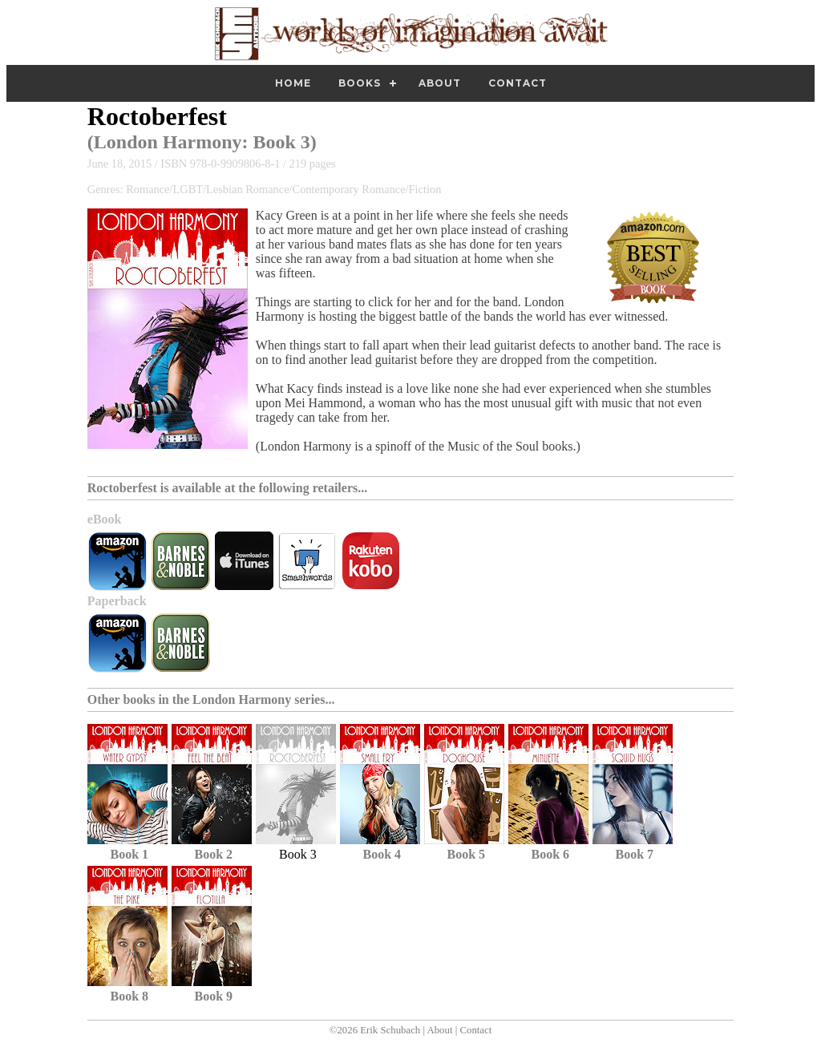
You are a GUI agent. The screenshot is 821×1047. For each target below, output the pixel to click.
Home (293, 83)
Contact (517, 83)
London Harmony (168, 141)
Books (359, 83)
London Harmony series (258, 699)
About (440, 83)
